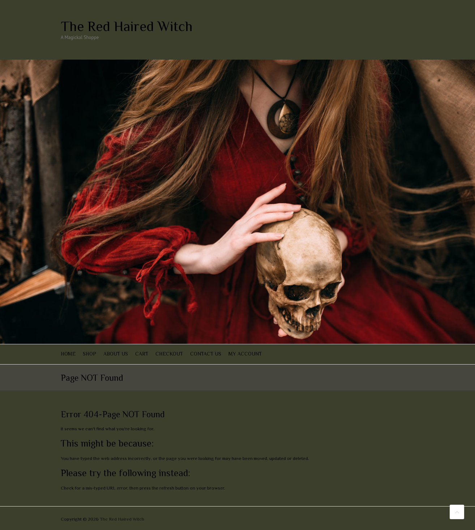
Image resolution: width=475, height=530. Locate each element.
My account (245, 354)
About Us (115, 354)
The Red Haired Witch (127, 26)
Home (68, 354)
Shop (89, 354)
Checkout (169, 354)
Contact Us (205, 354)
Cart (141, 354)
